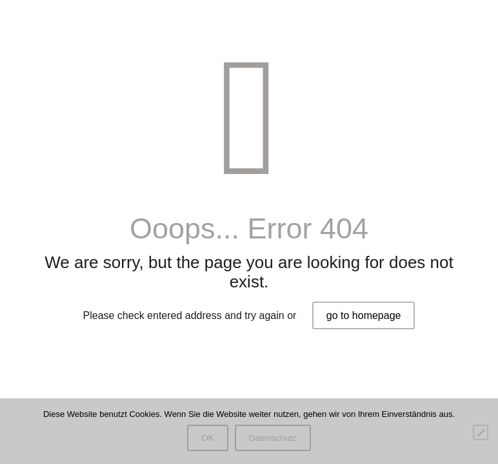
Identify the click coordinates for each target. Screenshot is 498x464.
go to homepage (363, 315)
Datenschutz (273, 438)
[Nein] (480, 432)
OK (207, 438)
